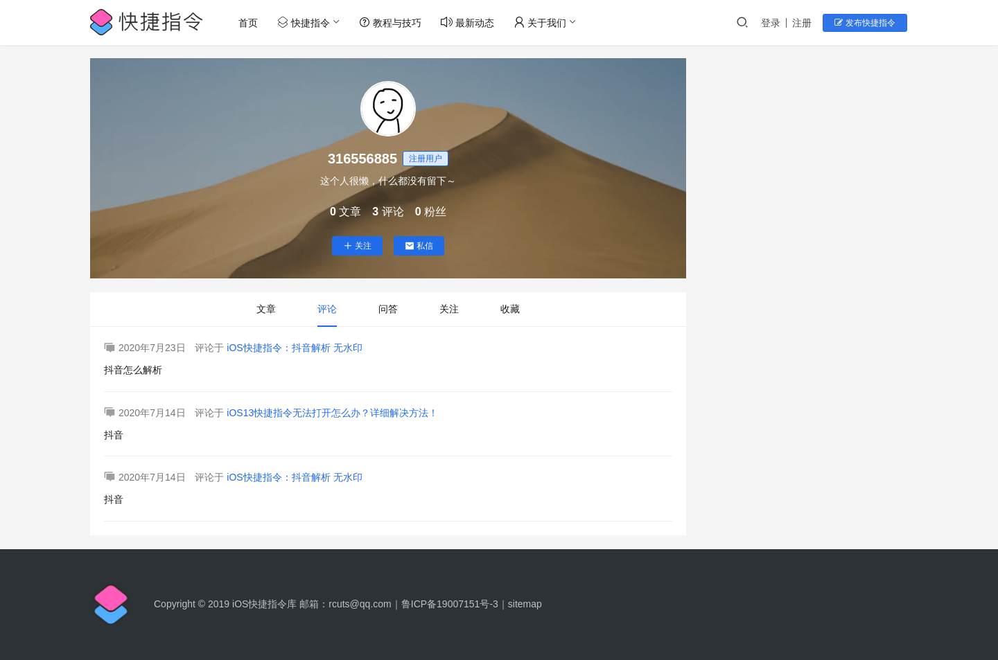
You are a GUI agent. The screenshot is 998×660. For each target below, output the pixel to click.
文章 (266, 308)
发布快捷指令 (867, 23)
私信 (419, 246)
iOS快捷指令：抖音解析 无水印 (294, 347)
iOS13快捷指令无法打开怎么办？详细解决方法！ (332, 412)
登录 (773, 22)
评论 (327, 308)
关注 (357, 246)
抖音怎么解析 (133, 369)
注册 (804, 22)
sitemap (525, 603)
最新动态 (468, 22)
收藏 (510, 308)
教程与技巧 (391, 22)
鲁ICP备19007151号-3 (449, 603)
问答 (388, 308)
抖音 (113, 434)
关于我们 (540, 22)
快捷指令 (304, 22)
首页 (249, 22)
